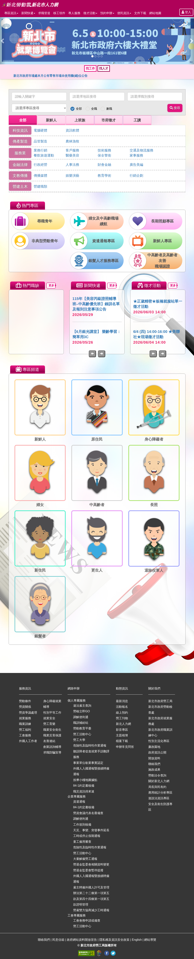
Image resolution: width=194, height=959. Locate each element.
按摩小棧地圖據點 (85, 780)
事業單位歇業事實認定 (88, 762)
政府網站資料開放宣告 (82, 939)
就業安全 (49, 718)
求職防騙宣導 (52, 752)
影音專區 (122, 729)
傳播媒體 (40, 175)
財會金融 (104, 165)
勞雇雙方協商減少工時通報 (91, 910)
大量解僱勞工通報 (85, 858)
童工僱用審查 (82, 841)
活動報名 (122, 706)
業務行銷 (40, 150)
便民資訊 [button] (124, 13)
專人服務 (74, 13)
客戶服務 (72, 150)
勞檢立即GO (81, 711)
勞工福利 (25, 729)
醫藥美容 (72, 155)
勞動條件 (25, 701)
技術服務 (104, 150)
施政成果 (154, 769)
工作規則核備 (82, 824)
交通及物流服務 (141, 150)
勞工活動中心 (82, 734)
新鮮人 (51, 120)
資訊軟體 (72, 130)
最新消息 (122, 701)
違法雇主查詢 (82, 705)
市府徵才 (108, 120)
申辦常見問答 (125, 746)
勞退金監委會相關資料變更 (91, 864)
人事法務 (72, 165)
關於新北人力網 (158, 781)
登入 (186, 12)
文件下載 (140, 13)
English (137, 939)
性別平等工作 (52, 712)
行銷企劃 (136, 175)
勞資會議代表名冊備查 (88, 813)
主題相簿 (122, 735)
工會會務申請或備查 (86, 920)
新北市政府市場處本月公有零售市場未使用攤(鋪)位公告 (50, 75)
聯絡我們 (154, 764)
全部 (79, 108)
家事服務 (136, 155)
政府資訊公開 (157, 752)
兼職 (109, 108)
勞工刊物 (122, 718)
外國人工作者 (28, 741)
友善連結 (49, 741)
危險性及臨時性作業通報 (89, 745)
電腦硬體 (40, 130)
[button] (3, 40)
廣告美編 (136, 165)
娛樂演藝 (72, 175)
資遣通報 (79, 801)
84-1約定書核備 (83, 785)
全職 (94, 108)
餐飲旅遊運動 (44, 155)
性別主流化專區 (158, 741)
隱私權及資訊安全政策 (114, 939)
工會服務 (25, 735)
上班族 (80, 120)
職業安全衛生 (52, 729)
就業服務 (25, 718)
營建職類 (40, 186)
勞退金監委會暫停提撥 (88, 870)
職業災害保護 (52, 735)
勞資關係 (25, 706)
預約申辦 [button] (107, 13)
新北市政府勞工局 (160, 701)
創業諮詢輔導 (52, 746)
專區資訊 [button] (11, 13)
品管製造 (40, 141)
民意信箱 (58, 939)
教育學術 (104, 175)
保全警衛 (104, 155)
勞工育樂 (49, 723)
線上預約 (122, 712)
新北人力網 (123, 723)
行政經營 (40, 165)
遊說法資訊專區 (158, 798)
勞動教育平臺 (82, 728)
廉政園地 (154, 746)
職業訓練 (25, 723)
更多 (52, 285)
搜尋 (175, 108)
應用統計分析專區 (160, 792)
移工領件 (59, 13)
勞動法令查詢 (157, 775)
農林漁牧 (72, 141)
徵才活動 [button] (90, 13)
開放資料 (154, 758)
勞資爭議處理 (28, 712)
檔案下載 (122, 741)
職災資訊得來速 (83, 791)
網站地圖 (155, 13)
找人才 (103, 68)
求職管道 (44, 13)
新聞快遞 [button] (28, 13)
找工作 (90, 68)
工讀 (137, 120)
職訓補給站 (80, 722)
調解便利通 (80, 717)
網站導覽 (150, 939)
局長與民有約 (157, 787)
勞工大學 (79, 739)
